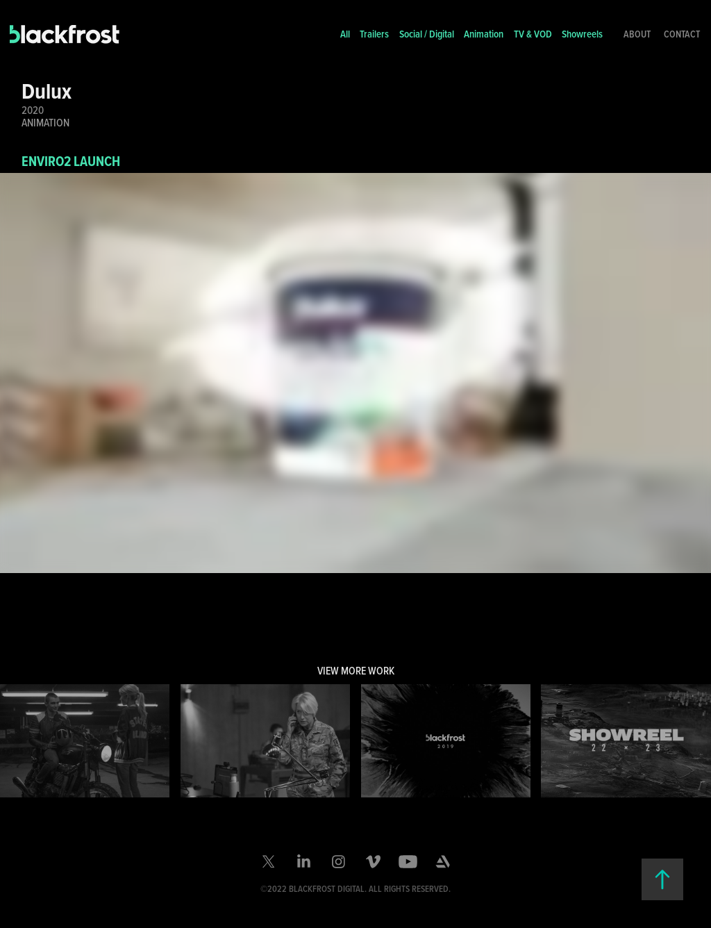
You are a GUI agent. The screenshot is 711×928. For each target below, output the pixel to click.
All (345, 33)
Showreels (582, 33)
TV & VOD (533, 33)
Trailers (374, 33)
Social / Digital (426, 33)
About (637, 34)
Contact (682, 34)
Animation (483, 33)
